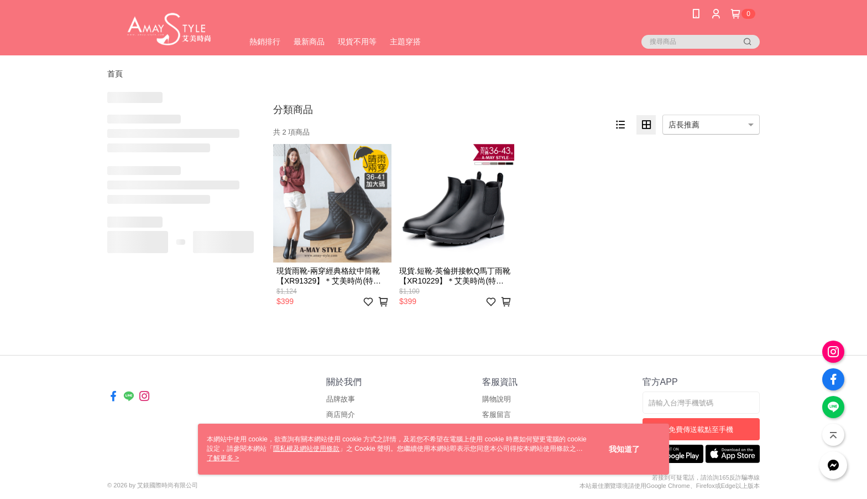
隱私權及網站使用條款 (306, 448)
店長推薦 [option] (683, 124)
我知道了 (624, 449)
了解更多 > (223, 458)
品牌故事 (340, 399)
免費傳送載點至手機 (700, 429)
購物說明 (496, 399)
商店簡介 (340, 414)
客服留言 (496, 414)
